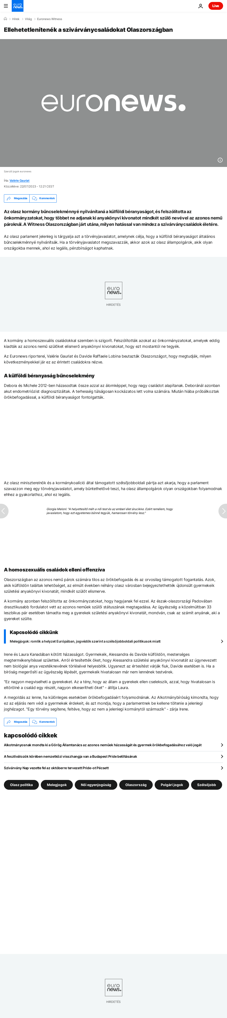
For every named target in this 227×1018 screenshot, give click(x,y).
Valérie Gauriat (20, 180)
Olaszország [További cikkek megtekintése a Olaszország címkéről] (136, 784)
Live (215, 6)
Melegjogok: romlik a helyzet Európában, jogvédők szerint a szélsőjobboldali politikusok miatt (85, 641)
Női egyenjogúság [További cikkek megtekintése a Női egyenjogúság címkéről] (96, 784)
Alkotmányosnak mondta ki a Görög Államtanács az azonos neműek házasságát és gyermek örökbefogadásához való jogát (103, 745)
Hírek (16, 19)
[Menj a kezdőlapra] (17, 6)
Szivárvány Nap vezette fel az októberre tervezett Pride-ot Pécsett (56, 768)
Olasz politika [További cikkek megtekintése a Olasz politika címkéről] (21, 784)
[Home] (5, 19)
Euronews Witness (49, 19)
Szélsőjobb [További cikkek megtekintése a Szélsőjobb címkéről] (206, 784)
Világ (28, 19)
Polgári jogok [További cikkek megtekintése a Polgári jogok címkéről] (172, 784)
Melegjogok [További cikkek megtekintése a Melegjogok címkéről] (57, 784)
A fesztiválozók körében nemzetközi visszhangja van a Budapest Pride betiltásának (70, 756)
